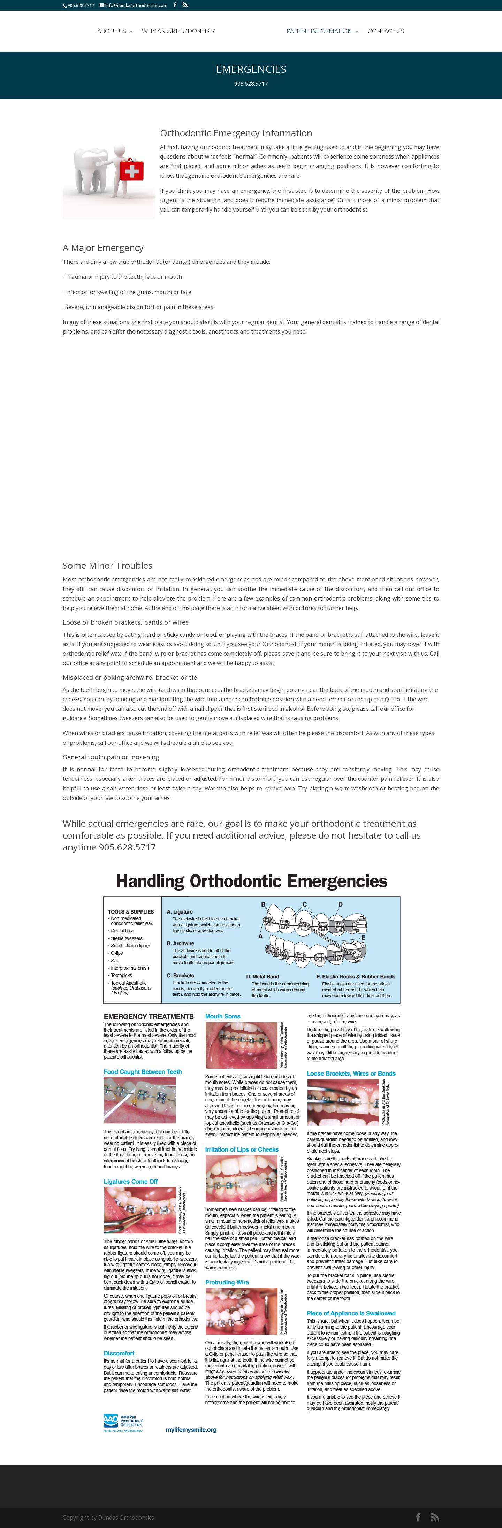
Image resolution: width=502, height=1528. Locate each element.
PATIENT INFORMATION (318, 32)
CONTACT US (385, 32)
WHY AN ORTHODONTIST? (179, 32)
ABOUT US (112, 32)
